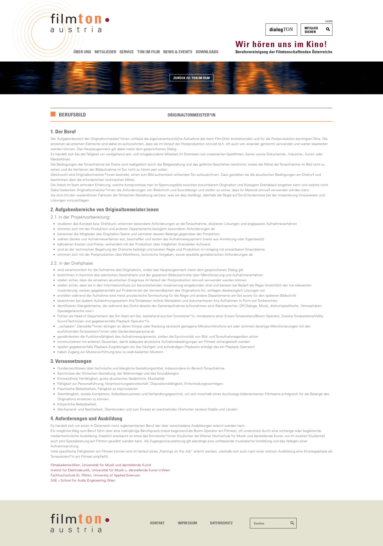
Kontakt (157, 523)
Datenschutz (221, 523)
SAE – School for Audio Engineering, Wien (83, 480)
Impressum (187, 523)
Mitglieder (105, 51)
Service (126, 51)
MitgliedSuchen (311, 30)
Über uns (82, 51)
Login (328, 21)
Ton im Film (148, 51)
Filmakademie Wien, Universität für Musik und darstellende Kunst (101, 465)
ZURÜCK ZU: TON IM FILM (191, 78)
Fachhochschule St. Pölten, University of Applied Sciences (95, 475)
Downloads (207, 51)
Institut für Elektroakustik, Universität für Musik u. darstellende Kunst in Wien (110, 470)
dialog (281, 29)
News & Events (177, 51)
